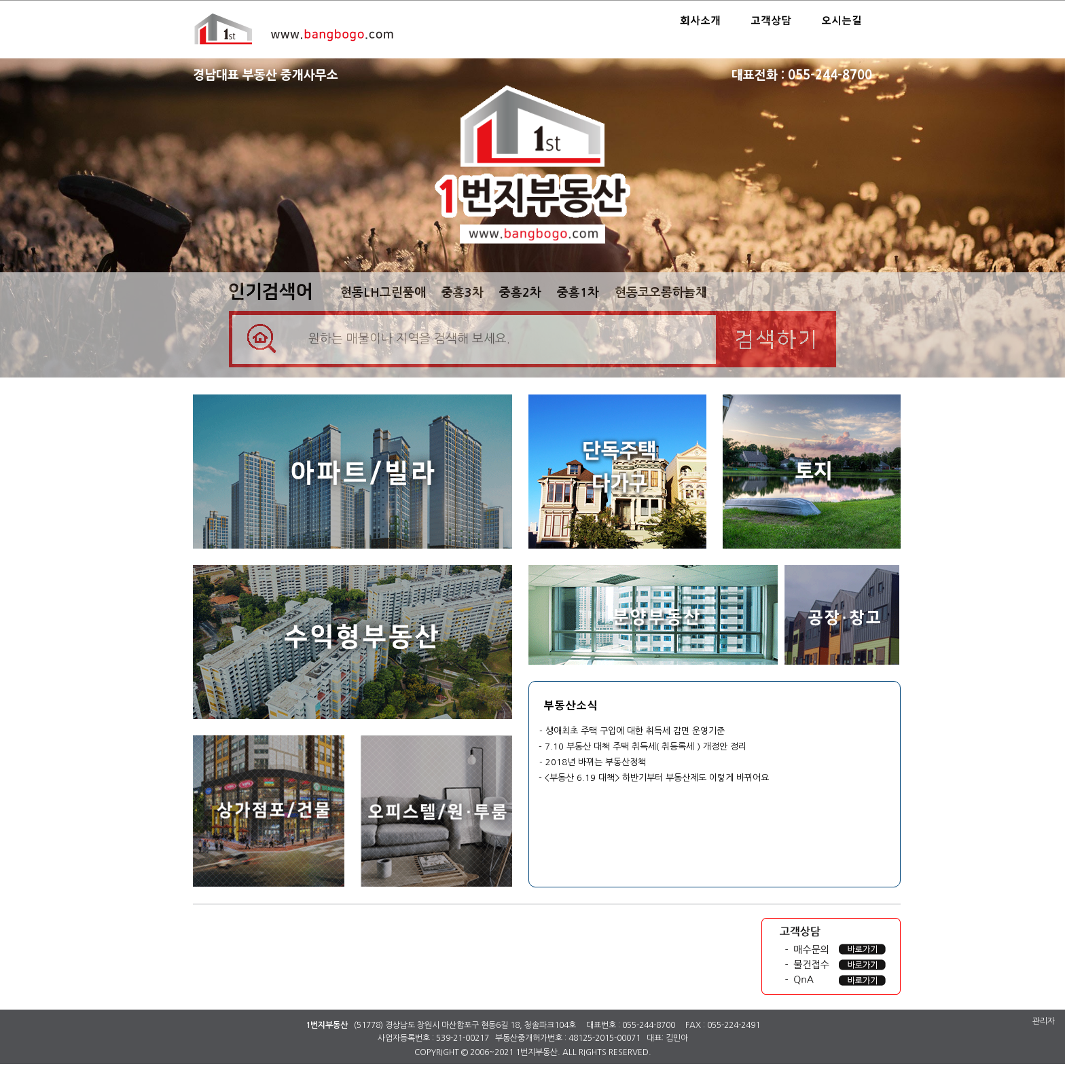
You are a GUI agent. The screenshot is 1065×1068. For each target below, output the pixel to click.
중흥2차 (520, 293)
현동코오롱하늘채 (661, 293)
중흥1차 (578, 293)
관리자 (1043, 1021)
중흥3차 (462, 293)
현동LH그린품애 (383, 293)
